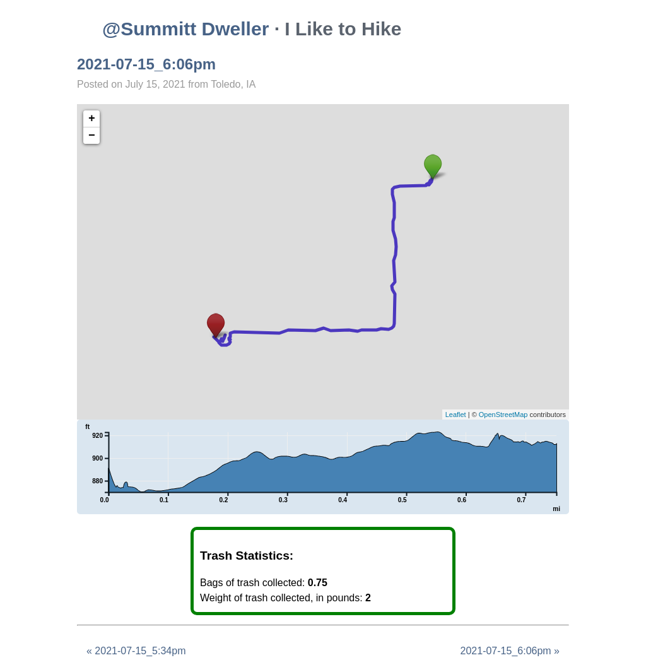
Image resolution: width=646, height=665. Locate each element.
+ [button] (91, 118)
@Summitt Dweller (185, 28)
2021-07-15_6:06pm (146, 64)
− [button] (91, 135)
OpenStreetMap (503, 414)
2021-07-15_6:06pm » (510, 650)
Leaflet (455, 414)
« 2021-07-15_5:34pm (135, 650)
